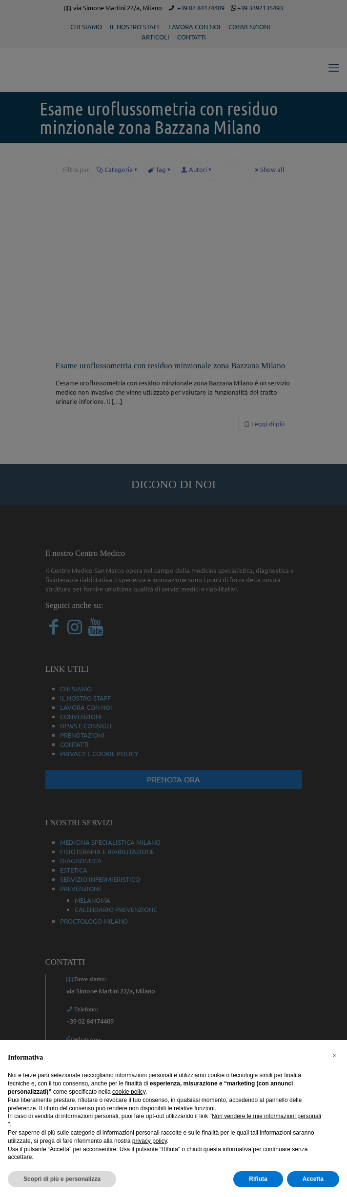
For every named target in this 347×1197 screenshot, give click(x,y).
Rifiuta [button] (258, 1179)
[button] (334, 1056)
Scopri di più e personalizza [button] (62, 1179)
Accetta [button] (313, 1179)
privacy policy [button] (149, 1141)
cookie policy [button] (128, 1091)
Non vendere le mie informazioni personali (266, 1116)
